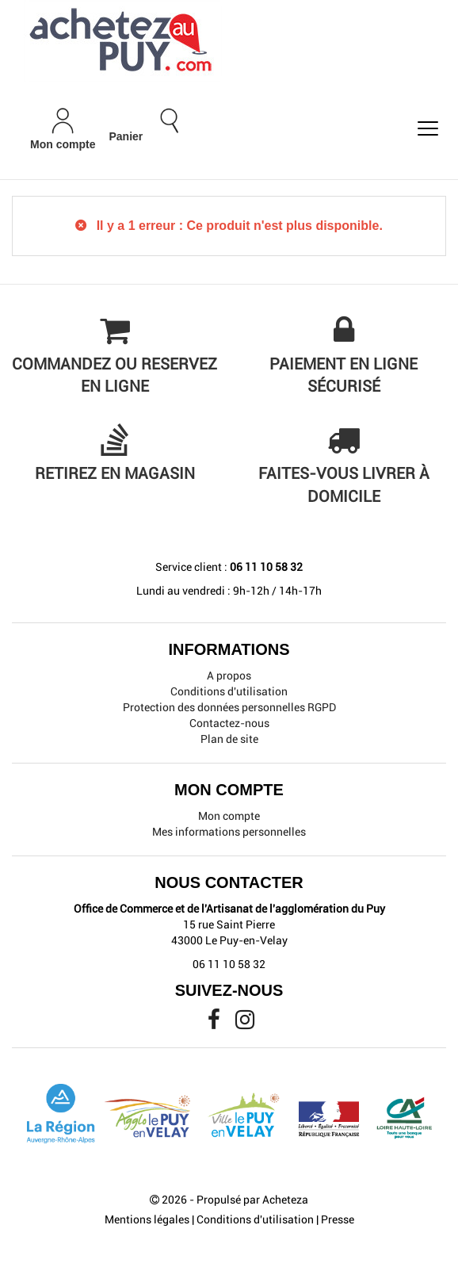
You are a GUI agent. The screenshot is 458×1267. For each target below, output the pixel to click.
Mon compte (229, 816)
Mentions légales (147, 1219)
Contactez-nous (229, 723)
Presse (337, 1219)
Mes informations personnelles (229, 831)
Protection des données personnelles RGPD (229, 707)
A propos (229, 675)
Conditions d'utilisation (229, 691)
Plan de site (229, 739)
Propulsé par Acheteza (252, 1199)
